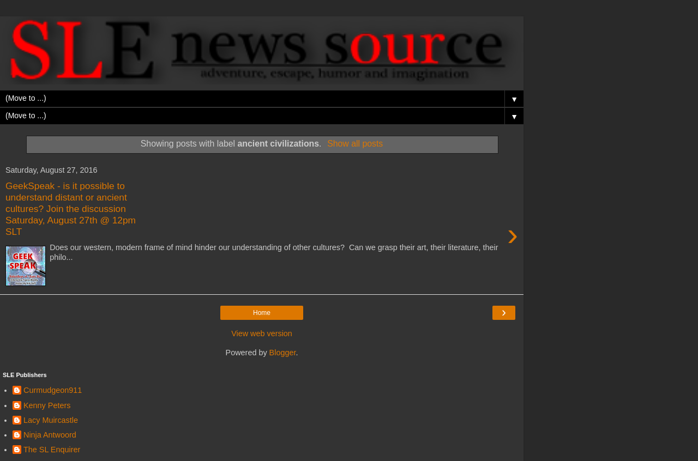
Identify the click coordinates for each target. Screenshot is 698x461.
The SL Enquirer (51, 449)
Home (261, 313)
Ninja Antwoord (49, 434)
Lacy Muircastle (50, 420)
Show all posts (355, 143)
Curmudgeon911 (52, 390)
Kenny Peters (46, 405)
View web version (261, 333)
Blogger (282, 352)
